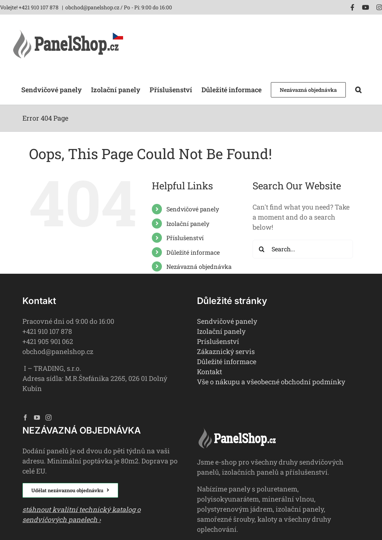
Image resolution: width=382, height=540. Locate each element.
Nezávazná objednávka (199, 266)
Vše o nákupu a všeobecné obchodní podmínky (271, 381)
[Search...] (303, 249)
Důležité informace (193, 252)
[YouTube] (37, 417)
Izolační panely (187, 223)
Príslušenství (218, 341)
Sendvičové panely (192, 209)
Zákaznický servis (226, 351)
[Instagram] (48, 417)
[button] (358, 89)
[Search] (262, 249)
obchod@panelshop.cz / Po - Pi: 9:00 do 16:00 (118, 7)
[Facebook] (25, 417)
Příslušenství (185, 238)
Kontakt (209, 371)
